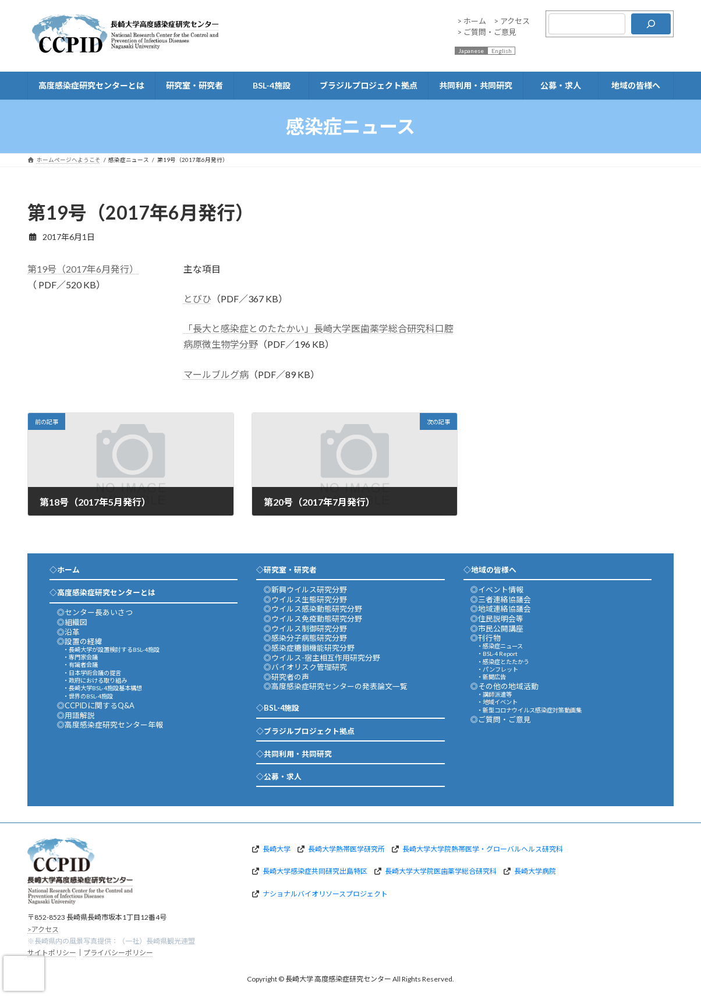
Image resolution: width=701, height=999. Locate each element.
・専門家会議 (80, 657)
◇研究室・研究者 (286, 569)
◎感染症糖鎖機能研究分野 (309, 647)
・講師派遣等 (494, 694)
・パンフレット (497, 669)
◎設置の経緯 (79, 641)
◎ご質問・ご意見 (500, 719)
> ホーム (471, 21)
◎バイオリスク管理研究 (305, 667)
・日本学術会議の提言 (92, 672)
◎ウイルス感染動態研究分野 (313, 608)
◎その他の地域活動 (504, 686)
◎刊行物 (485, 638)
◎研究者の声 (286, 677)
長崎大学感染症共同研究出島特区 (315, 871)
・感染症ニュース (500, 646)
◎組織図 (72, 622)
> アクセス (512, 21)
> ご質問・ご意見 (486, 32)
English (501, 50)
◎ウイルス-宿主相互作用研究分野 (322, 657)
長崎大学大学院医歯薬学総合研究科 (441, 871)
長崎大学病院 (535, 871)
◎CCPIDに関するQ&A (95, 705)
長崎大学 (277, 848)
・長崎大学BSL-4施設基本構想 (102, 687)
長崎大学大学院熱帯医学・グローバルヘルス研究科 (482, 848)
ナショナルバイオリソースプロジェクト (325, 893)
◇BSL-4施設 (277, 707)
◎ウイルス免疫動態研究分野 (313, 618)
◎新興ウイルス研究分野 (305, 589)
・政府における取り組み (95, 680)
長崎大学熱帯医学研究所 (346, 848)
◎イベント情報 (496, 589)
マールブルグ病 (216, 374)
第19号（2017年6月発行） (83, 268)
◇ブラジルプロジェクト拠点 (305, 731)
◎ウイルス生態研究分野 (305, 599)
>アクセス (43, 928)
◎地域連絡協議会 (500, 608)
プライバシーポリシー (118, 952)
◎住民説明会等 (496, 618)
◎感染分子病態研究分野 (305, 638)
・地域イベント (497, 701)
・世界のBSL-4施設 (88, 696)
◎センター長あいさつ (95, 612)
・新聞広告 (491, 676)
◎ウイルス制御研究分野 (305, 628)
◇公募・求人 (279, 776)
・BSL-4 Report (497, 653)
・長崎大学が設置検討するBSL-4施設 (111, 649)
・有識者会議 (80, 664)
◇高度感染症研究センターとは (102, 592)
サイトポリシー (51, 952)
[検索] (651, 23)
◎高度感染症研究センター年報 (110, 724)
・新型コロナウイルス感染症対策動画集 (529, 710)
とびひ (197, 298)
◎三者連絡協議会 (500, 599)
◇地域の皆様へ (489, 569)
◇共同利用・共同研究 (294, 753)
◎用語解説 (76, 715)
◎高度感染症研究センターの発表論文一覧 (336, 686)
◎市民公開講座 (496, 628)
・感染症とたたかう (503, 661)
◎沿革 (68, 632)
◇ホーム (64, 569)
